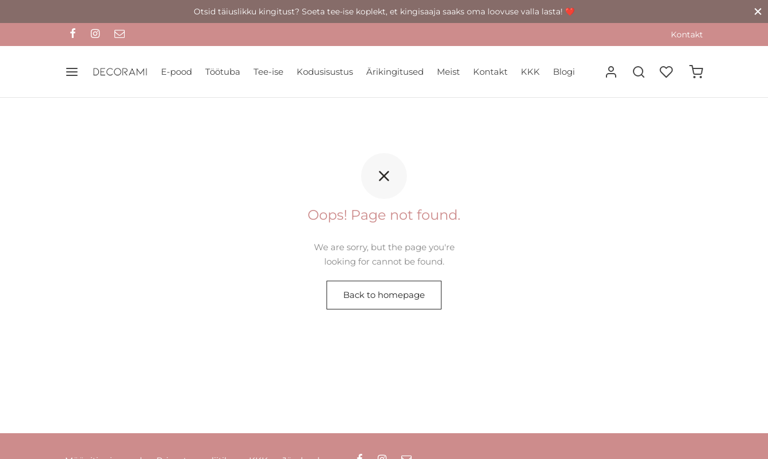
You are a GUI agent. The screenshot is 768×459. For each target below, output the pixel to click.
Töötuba (222, 71)
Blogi (564, 71)
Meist (448, 71)
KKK (530, 71)
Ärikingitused (395, 71)
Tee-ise (268, 71)
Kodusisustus (325, 71)
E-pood (176, 71)
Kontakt (687, 34)
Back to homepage (384, 294)
